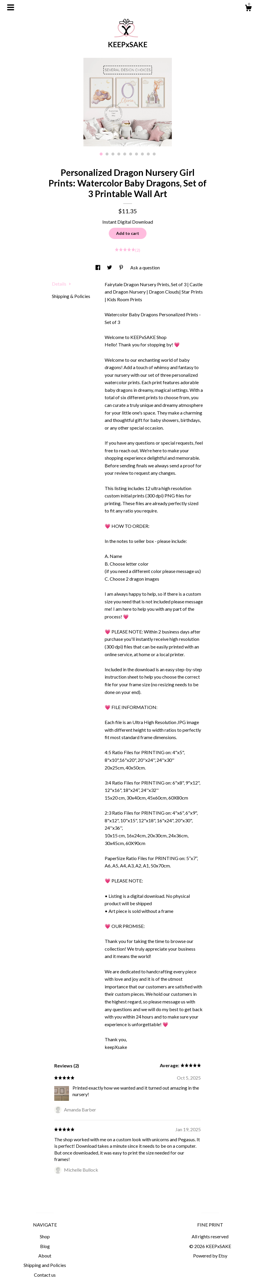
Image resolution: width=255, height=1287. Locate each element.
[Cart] (248, 8)
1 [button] (101, 154)
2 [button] (107, 154)
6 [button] (130, 154)
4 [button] (118, 154)
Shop (45, 1236)
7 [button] (136, 154)
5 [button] (124, 154)
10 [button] (154, 154)
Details (61, 283)
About (44, 1255)
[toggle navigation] (10, 7)
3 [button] (112, 154)
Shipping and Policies (45, 1265)
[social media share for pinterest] (121, 267)
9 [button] (148, 154)
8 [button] (142, 154)
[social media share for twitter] (110, 267)
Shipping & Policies (71, 296)
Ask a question (145, 267)
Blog (45, 1246)
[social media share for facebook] (98, 267)
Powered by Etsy (210, 1255)
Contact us (45, 1275)
